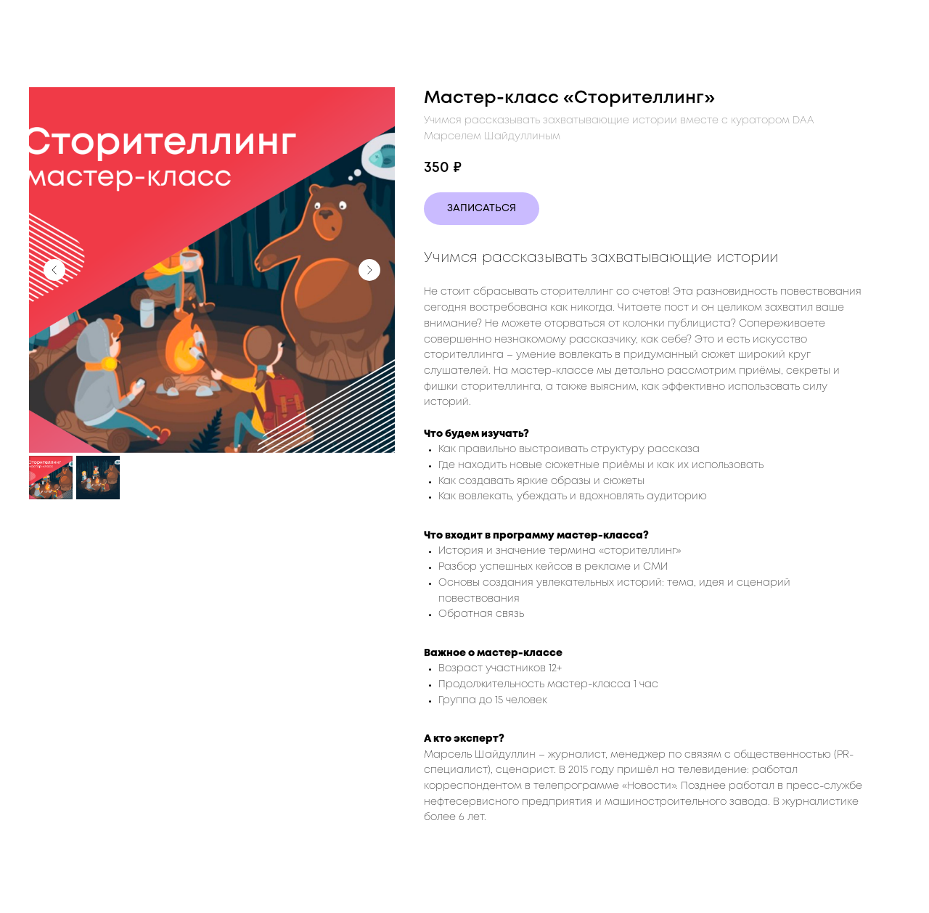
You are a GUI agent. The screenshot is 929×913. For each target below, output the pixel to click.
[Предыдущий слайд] (54, 270)
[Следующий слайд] (369, 270)
